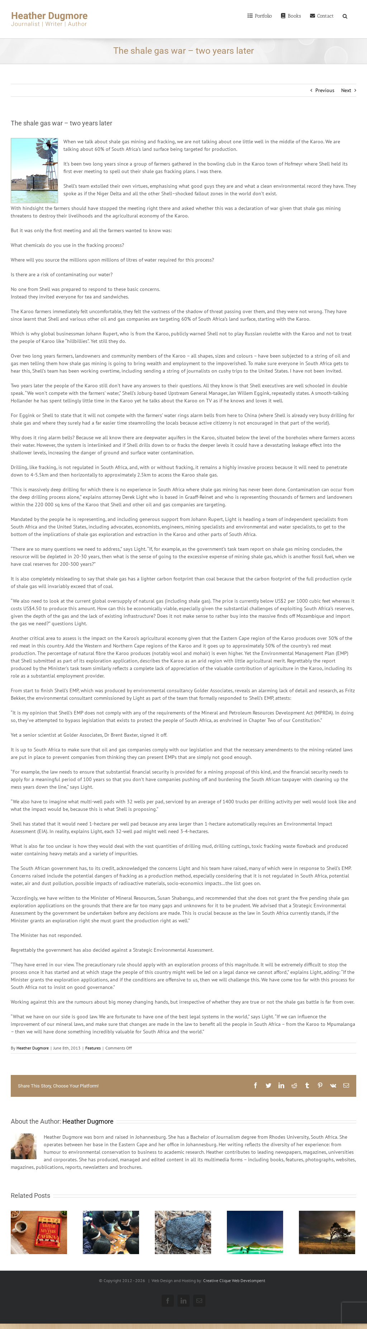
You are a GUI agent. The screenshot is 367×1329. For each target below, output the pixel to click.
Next (346, 90)
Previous (324, 90)
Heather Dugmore (32, 1048)
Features (93, 1048)
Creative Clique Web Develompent (234, 1280)
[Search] (345, 15)
